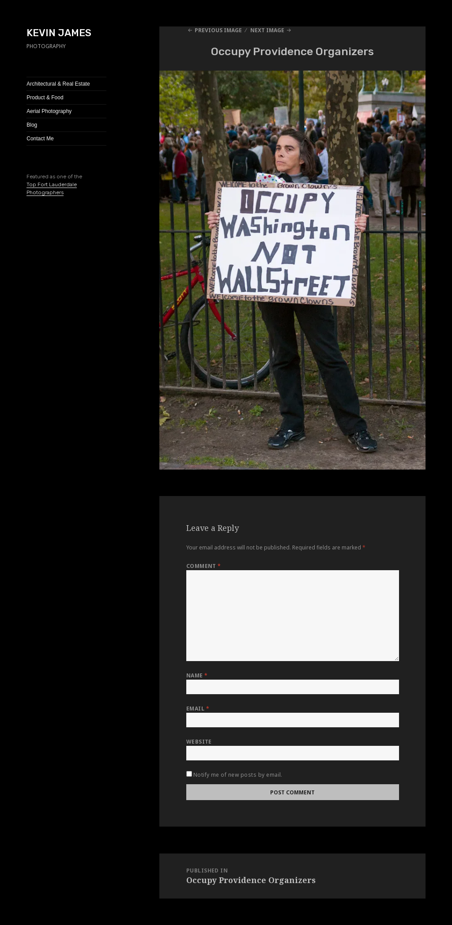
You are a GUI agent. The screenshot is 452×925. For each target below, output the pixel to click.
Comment (203, 566)
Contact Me (39, 138)
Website (199, 741)
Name (197, 675)
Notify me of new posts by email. (237, 774)
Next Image (267, 30)
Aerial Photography (49, 111)
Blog (31, 125)
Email (197, 708)
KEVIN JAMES (58, 33)
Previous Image (218, 30)
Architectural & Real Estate (58, 84)
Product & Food (44, 97)
